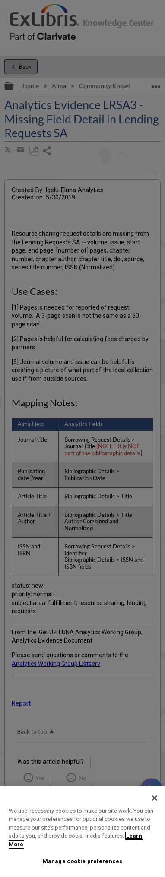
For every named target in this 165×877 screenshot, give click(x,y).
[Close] (154, 797)
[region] (82, 831)
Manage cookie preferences (82, 861)
